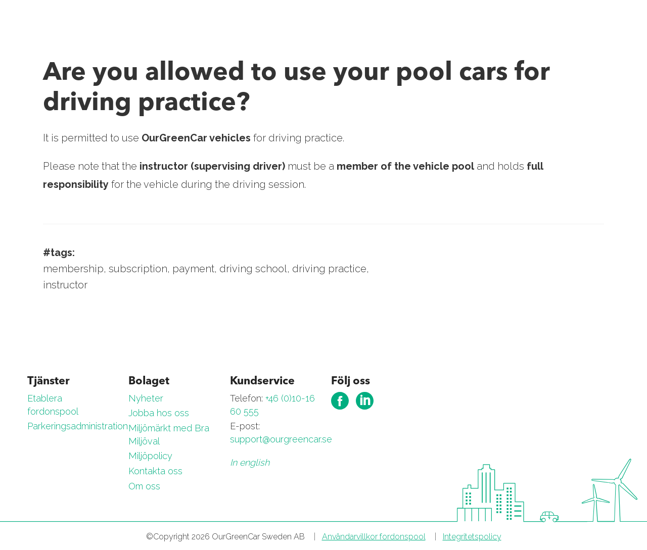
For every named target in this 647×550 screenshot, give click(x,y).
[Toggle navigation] (613, 23)
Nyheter (145, 398)
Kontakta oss (155, 471)
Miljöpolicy (150, 456)
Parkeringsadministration (77, 426)
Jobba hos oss (158, 413)
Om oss (144, 486)
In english (249, 462)
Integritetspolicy (472, 536)
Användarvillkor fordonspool (374, 536)
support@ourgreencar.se (281, 439)
